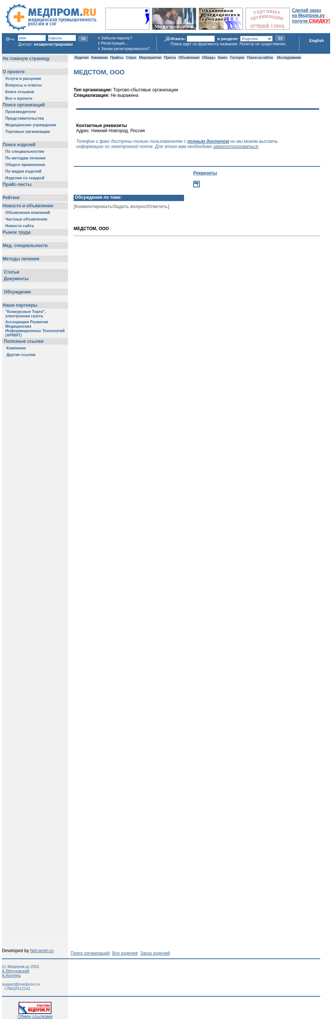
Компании (99, 57)
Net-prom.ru (42, 950)
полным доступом (208, 141)
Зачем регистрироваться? (125, 48)
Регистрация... (114, 43)
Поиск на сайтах (260, 57)
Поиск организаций (90, 953)
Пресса (169, 57)
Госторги (237, 57)
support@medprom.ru (21, 984)
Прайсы (116, 57)
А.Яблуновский (15, 971)
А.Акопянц (11, 975)
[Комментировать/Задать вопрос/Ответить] (121, 206)
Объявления (188, 57)
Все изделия (125, 953)
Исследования (288, 57)
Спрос (131, 57)
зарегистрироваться (235, 146)
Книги (222, 57)
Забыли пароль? (117, 38)
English (316, 40)
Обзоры (208, 57)
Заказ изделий (155, 953)
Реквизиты (205, 173)
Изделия (81, 57)
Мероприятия (150, 57)
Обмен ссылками (35, 1014)
